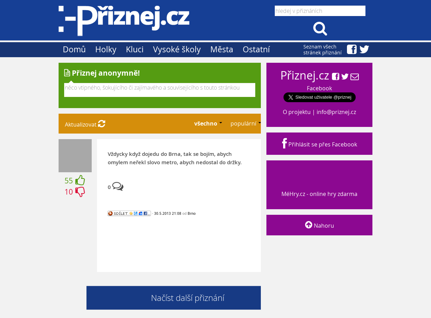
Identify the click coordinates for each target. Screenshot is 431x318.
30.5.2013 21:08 (167, 213)
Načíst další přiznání (187, 297)
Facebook (319, 88)
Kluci (135, 49)
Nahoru (319, 225)
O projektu (297, 112)
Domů (74, 49)
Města (221, 49)
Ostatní (256, 49)
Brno (192, 213)
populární (244, 123)
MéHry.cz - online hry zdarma (318, 187)
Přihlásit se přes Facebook (319, 144)
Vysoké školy (177, 49)
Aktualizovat (85, 124)
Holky (105, 49)
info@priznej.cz (336, 112)
